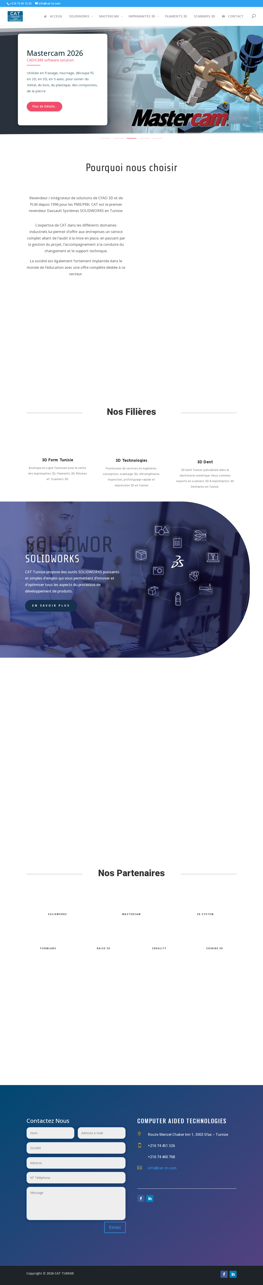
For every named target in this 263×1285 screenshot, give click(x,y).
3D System (205, 914)
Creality (159, 948)
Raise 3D (103, 948)
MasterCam (131, 914)
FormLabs (48, 948)
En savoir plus (51, 605)
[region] (131, 82)
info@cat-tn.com (162, 1167)
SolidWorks (57, 914)
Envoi (115, 1227)
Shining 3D (214, 948)
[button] (105, 138)
